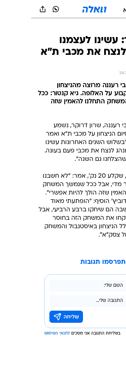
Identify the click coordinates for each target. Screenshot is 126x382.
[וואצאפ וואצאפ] (24, 9)
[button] (97, 9)
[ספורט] (112, 27)
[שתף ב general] (11, 9)
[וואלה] (63, 9)
